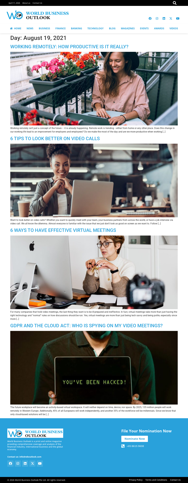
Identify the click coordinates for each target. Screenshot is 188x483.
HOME (15, 28)
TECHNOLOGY (95, 28)
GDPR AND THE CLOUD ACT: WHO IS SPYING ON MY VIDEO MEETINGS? (86, 325)
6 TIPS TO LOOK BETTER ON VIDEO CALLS (55, 138)
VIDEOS (173, 28)
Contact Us (37, 3)
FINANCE (60, 28)
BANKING (76, 28)
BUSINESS (44, 28)
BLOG (112, 28)
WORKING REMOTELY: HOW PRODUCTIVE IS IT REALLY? (69, 46)
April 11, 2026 (14, 3)
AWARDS (159, 28)
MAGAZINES (128, 28)
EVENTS (144, 28)
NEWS (30, 28)
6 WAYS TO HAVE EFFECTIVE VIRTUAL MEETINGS (63, 230)
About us (26, 3)
